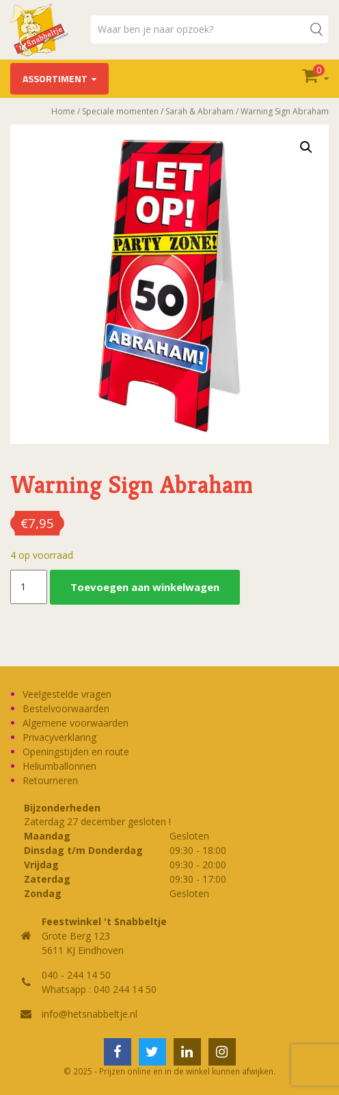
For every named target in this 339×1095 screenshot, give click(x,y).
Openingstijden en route (76, 751)
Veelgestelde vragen (67, 694)
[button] (306, 147)
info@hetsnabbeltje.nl (89, 1013)
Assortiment (55, 78)
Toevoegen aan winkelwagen (144, 587)
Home (63, 111)
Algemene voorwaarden (75, 722)
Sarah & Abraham (199, 111)
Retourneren (50, 780)
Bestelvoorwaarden (66, 708)
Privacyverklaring (59, 737)
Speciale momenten (120, 111)
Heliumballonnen (59, 765)
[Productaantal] (28, 587)
